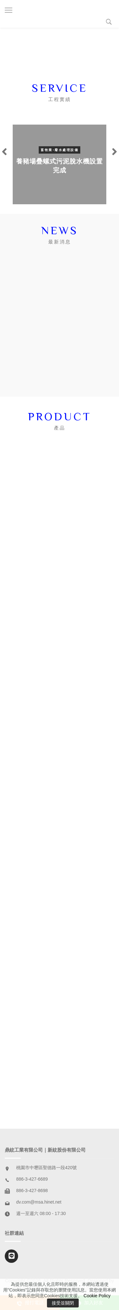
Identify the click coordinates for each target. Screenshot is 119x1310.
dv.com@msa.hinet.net (38, 1202)
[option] (59, 164)
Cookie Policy (96, 1295)
